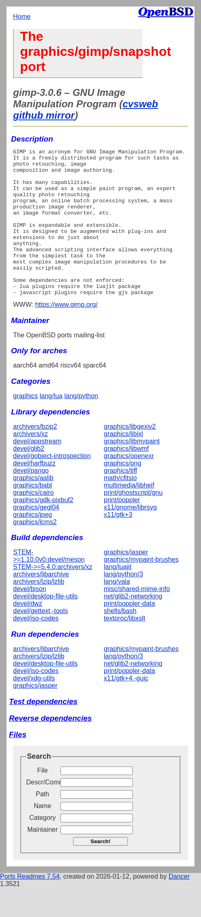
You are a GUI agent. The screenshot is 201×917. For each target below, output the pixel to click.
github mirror (44, 115)
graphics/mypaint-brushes (141, 588)
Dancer (179, 905)
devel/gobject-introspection (52, 485)
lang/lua (51, 425)
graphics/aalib (33, 507)
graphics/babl (32, 514)
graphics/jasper (126, 581)
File (42, 799)
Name (42, 835)
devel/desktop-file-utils (45, 625)
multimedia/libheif (129, 514)
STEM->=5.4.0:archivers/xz (52, 596)
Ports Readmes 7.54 (30, 905)
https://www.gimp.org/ (66, 333)
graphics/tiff (120, 499)
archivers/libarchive (41, 603)
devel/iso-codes (35, 647)
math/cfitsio (120, 507)
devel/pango (31, 499)
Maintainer (42, 858)
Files (18, 764)
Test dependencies (43, 731)
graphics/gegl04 (36, 536)
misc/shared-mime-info (137, 618)
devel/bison (29, 618)
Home (22, 16)
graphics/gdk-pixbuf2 (43, 529)
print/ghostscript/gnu (133, 521)
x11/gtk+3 (118, 543)
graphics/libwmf (126, 477)
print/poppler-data (129, 632)
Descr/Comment (42, 811)
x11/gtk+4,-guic (126, 707)
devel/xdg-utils (34, 707)
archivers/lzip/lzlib (38, 610)
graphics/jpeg (32, 543)
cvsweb (140, 103)
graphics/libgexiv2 (130, 455)
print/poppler (122, 529)
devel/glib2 (29, 477)
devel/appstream (37, 470)
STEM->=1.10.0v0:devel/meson (49, 585)
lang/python (81, 425)
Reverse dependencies (50, 747)
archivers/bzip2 (35, 455)
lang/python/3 (123, 603)
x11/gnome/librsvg (130, 536)
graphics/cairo (33, 521)
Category (42, 847)
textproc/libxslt (124, 647)
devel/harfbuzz (34, 492)
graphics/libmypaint (132, 470)
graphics (25, 425)
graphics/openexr (129, 485)
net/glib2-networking (133, 625)
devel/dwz (27, 632)
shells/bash (120, 640)
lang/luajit (118, 596)
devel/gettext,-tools (40, 640)
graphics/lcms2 (35, 551)
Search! (101, 871)
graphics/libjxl (123, 463)
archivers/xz (30, 463)
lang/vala (117, 610)
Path (42, 823)
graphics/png (122, 492)
